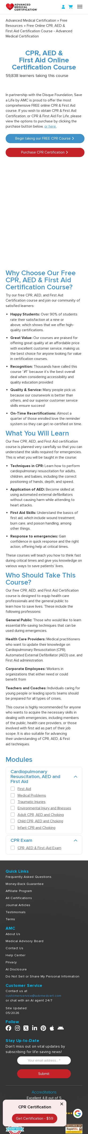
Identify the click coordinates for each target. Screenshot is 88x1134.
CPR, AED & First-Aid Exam (39, 848)
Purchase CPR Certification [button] (44, 152)
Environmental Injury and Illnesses (44, 808)
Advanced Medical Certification (31, 20)
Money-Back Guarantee (25, 884)
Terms (10, 919)
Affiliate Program (19, 891)
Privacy (11, 962)
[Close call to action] (61, 1104)
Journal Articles (18, 905)
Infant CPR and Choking (36, 827)
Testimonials (16, 912)
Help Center (15, 955)
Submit (44, 1073)
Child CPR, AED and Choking (40, 821)
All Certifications (19, 898)
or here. (50, 126)
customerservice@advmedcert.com (33, 996)
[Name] (79, 6)
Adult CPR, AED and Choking (41, 814)
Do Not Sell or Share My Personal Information (43, 976)
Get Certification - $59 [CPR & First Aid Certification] (34, 1118)
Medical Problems (32, 795)
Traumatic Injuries (32, 801)
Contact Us (14, 948)
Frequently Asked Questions (29, 877)
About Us (13, 934)
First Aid (24, 789)
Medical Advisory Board (24, 941)
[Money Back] (15, 1128)
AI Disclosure (16, 969)
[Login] (63, 6)
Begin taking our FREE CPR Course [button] (44, 138)
